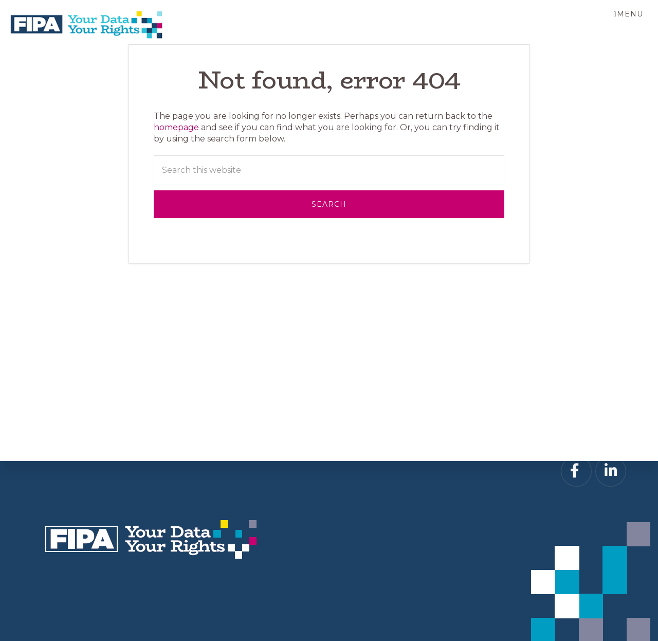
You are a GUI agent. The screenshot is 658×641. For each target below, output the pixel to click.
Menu (629, 14)
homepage (176, 128)
